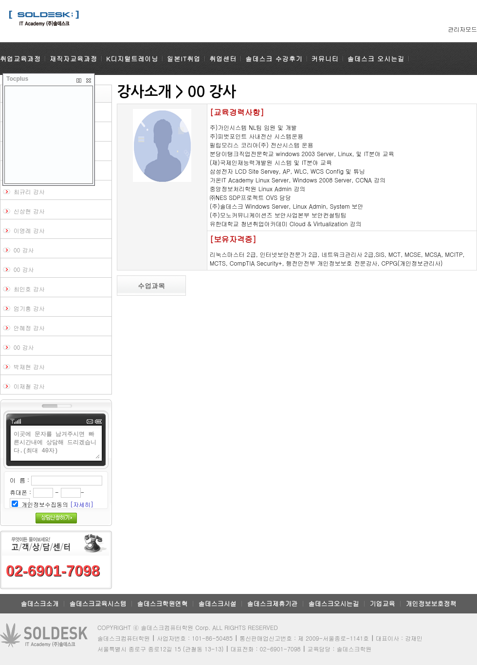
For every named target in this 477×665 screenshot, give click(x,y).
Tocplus (17, 78)
